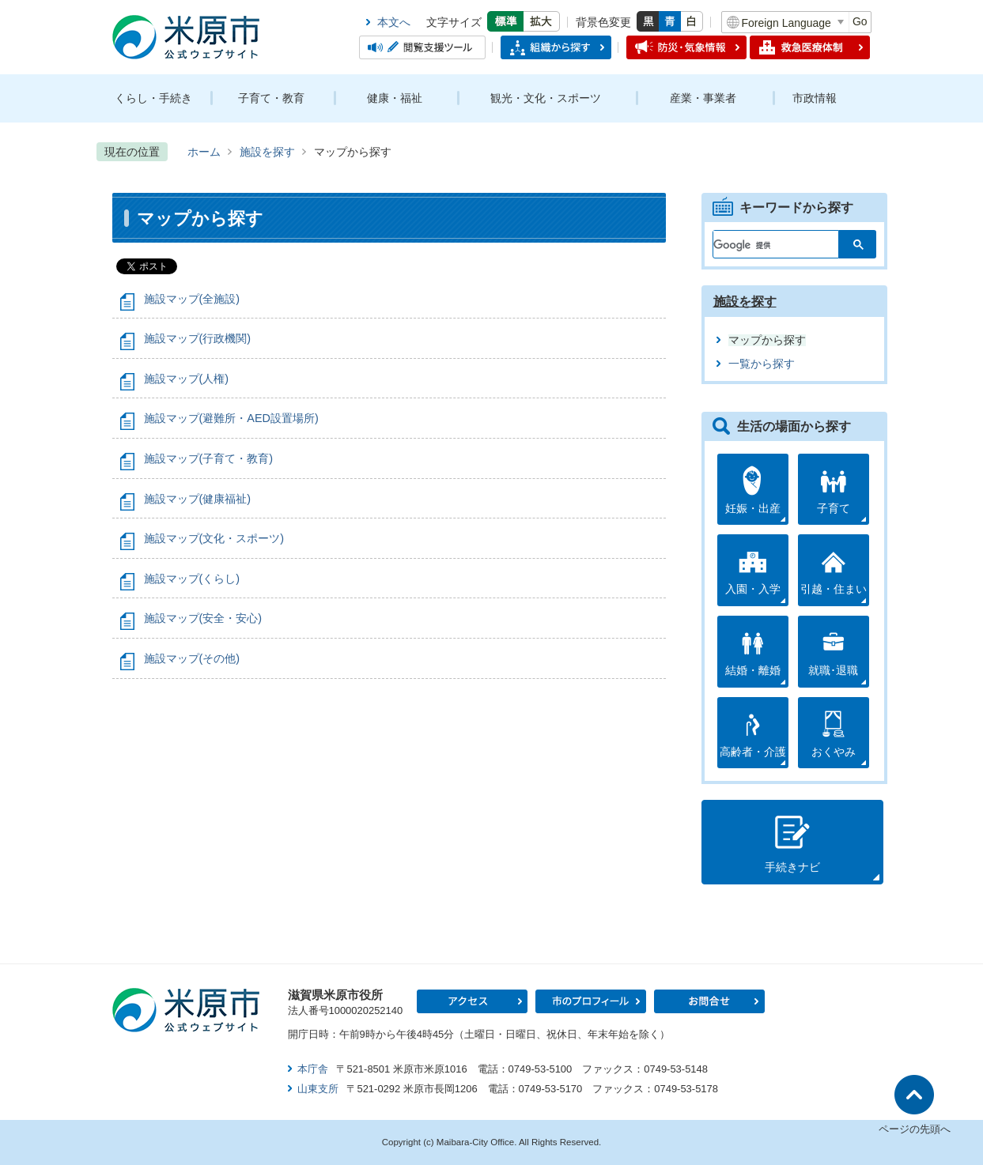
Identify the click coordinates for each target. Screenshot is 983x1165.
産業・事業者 (703, 98)
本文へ (393, 22)
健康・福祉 (394, 98)
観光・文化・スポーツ (545, 98)
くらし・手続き (153, 98)
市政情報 (814, 98)
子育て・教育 (271, 98)
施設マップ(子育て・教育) (209, 458)
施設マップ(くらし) (192, 578)
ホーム (204, 151)
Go (860, 21)
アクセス (472, 1001)
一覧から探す (761, 364)
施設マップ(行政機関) (197, 338)
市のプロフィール (590, 1001)
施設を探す (267, 151)
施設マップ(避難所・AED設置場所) (231, 418)
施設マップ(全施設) (192, 298)
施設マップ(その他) (192, 658)
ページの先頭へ (915, 1129)
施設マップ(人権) (186, 378)
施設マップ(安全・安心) (203, 618)
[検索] (766, 241)
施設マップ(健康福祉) (197, 498)
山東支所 (317, 1089)
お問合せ (709, 1001)
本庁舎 (312, 1069)
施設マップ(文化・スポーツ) (214, 538)
